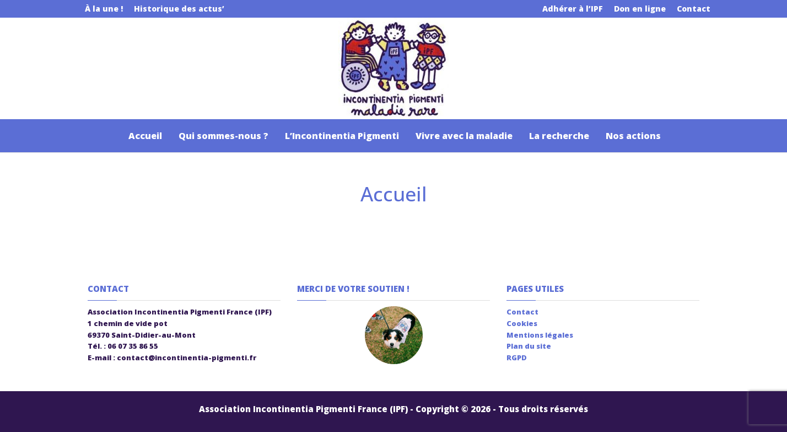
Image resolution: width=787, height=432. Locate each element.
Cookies (521, 323)
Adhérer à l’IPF (572, 8)
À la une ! (104, 8)
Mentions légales (539, 335)
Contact (693, 8)
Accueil (144, 136)
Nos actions (633, 136)
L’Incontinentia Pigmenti (342, 136)
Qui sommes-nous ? (223, 136)
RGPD (516, 357)
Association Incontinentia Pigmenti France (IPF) (303, 408)
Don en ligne (640, 8)
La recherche (559, 136)
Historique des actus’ (179, 8)
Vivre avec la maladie (464, 136)
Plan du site (528, 346)
